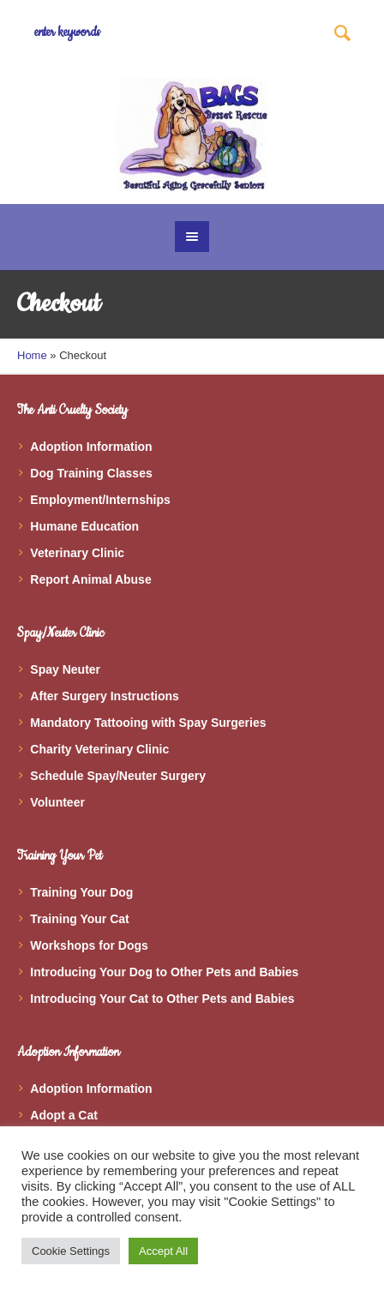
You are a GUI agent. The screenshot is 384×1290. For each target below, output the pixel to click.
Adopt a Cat (64, 1115)
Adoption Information (91, 446)
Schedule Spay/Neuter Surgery (118, 776)
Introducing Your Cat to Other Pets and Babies (162, 998)
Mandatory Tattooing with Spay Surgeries (148, 722)
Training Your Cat (79, 919)
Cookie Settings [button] (71, 1251)
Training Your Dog (81, 892)
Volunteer (57, 802)
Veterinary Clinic (77, 553)
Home (32, 355)
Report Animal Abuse (90, 579)
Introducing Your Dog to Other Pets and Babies (164, 972)
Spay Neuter (65, 669)
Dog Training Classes (91, 473)
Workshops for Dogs (88, 945)
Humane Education (84, 526)
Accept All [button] (163, 1251)
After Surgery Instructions (104, 696)
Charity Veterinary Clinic (99, 749)
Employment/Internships (100, 500)
